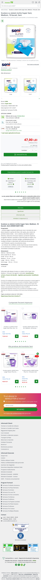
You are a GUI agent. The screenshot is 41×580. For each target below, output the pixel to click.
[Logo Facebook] (16, 565)
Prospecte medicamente (8, 469)
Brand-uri (3, 444)
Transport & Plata (6, 437)
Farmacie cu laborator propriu (9, 435)
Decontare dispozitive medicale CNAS (11, 467)
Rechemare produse (7, 447)
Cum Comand (5, 433)
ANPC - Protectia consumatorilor (10, 479)
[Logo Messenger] (19, 565)
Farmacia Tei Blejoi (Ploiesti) (9, 511)
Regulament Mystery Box (8, 430)
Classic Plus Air (26, 333)
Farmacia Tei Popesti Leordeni (10, 501)
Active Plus (25, 378)
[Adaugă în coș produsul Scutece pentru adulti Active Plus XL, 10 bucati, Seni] (36, 381)
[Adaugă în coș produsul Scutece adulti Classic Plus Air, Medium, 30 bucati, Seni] (36, 336)
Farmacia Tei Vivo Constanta (10, 494)
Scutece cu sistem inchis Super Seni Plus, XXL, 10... (10, 327)
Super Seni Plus (6, 333)
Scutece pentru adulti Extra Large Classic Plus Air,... (10, 371)
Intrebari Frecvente (6, 442)
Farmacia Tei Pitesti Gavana (9, 504)
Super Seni (8, 103)
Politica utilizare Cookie (7, 460)
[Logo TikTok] (24, 565)
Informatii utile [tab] (20, 215)
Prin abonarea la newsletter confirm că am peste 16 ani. (21, 401)
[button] (16, 192)
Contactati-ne (5, 449)
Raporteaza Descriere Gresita (10, 296)
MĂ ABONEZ (20, 409)
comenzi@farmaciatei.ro (10, 521)
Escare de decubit (11, 275)
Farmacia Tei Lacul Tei (8, 492)
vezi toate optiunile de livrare (10, 133)
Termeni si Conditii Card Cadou (10, 428)
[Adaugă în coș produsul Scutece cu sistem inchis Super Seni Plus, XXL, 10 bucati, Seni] (17, 336)
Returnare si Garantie (7, 440)
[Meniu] (2, 2)
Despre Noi (4, 455)
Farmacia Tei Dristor (7, 490)
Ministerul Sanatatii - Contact (9, 476)
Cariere (3, 458)
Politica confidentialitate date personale (12, 462)
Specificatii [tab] (20, 211)
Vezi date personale (17, 413)
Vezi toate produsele (33, 64)
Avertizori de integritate (7, 465)
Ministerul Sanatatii (6, 472)
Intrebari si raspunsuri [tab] (20, 218)
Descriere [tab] (20, 208)
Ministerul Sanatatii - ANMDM (9, 474)
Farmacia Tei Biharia (7, 499)
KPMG (34, 560)
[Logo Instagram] (22, 565)
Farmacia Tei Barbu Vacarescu (10, 485)
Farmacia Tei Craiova (7, 508)
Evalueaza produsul (6, 70)
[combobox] (20, 6)
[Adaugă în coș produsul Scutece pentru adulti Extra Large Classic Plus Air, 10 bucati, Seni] (17, 381)
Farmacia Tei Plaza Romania (9, 487)
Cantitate (24, 150)
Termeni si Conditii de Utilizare (9, 426)
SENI (6, 101)
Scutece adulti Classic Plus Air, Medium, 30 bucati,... (30, 327)
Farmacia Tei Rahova (7, 497)
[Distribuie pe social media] (2, 21)
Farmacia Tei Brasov (7, 506)
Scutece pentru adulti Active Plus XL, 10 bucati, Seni (30, 371)
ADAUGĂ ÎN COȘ (20, 154)
